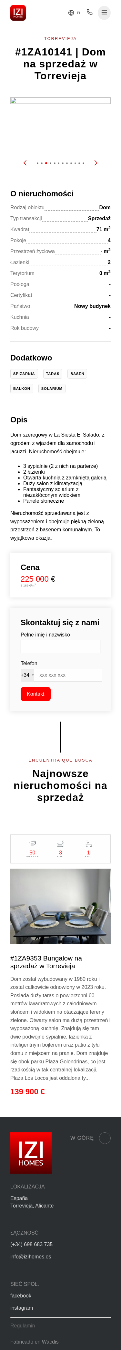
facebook (20, 1295)
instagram (21, 1308)
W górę (90, 1138)
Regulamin (22, 1325)
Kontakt (35, 694)
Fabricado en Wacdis (34, 1342)
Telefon (29, 663)
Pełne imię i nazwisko (45, 634)
